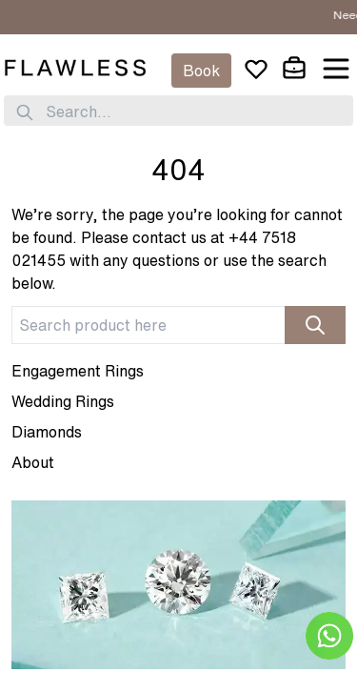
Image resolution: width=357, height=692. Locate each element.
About (32, 462)
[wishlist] (256, 69)
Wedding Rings (62, 401)
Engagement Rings (77, 370)
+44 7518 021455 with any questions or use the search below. (169, 260)
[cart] (294, 69)
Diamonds (46, 431)
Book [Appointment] (201, 70)
